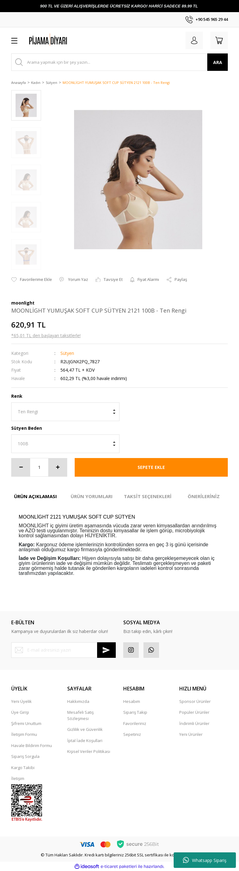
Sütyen (67, 353)
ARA (217, 62)
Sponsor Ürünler (195, 701)
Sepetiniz (132, 734)
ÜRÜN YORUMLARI (92, 496)
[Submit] (106, 650)
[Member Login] (194, 40)
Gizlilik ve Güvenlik (85, 729)
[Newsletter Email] (63, 650)
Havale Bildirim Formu (31, 745)
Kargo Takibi (23, 767)
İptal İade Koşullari (84, 740)
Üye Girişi (20, 712)
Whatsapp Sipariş (205, 860)
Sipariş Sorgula (25, 756)
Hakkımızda (78, 701)
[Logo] (59, 40)
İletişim (17, 778)
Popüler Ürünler (194, 712)
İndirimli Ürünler (194, 723)
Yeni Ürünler (191, 734)
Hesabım (131, 701)
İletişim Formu (24, 734)
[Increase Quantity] (57, 467)
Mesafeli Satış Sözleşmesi (80, 715)
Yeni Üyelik (21, 701)
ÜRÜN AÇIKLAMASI (35, 496)
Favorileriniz (134, 723)
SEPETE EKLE (151, 467)
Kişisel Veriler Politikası (88, 751)
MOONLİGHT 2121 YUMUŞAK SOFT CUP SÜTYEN (77, 517)
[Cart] (219, 40)
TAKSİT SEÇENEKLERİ (147, 496)
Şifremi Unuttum (26, 723)
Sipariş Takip (135, 712)
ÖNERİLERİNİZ (204, 496)
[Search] (119, 62)
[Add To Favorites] (31, 280)
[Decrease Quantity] (21, 467)
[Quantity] (39, 467)
